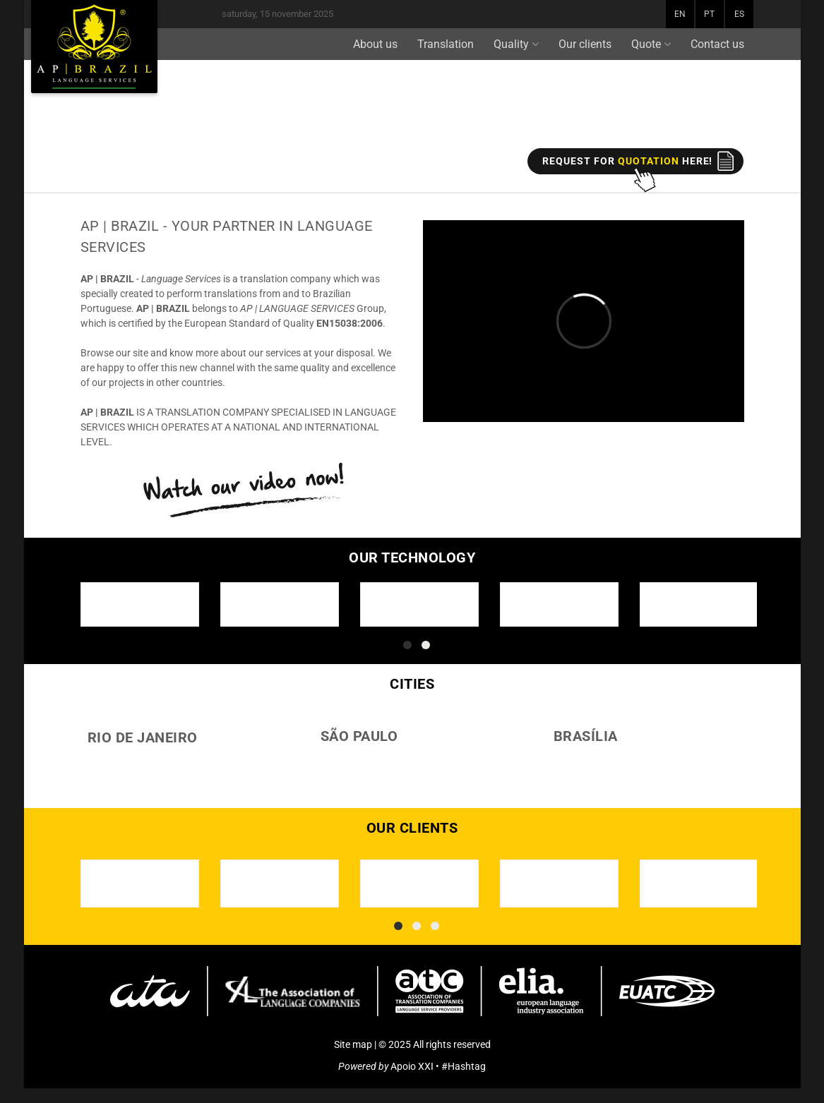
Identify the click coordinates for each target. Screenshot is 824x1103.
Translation (445, 44)
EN (680, 14)
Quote (651, 44)
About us (375, 44)
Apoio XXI (412, 1066)
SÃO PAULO (359, 736)
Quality (516, 44)
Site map (353, 1044)
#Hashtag (463, 1066)
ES (739, 14)
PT (709, 14)
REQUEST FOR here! (627, 161)
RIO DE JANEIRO (143, 737)
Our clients (585, 44)
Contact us (717, 44)
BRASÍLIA (586, 736)
